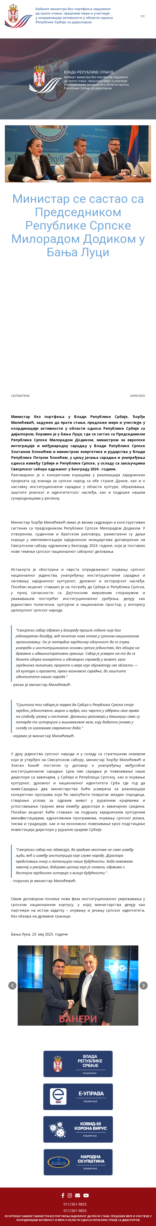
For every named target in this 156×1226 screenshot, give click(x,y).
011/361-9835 (75, 1210)
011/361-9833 (75, 1204)
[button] (12, 985)
